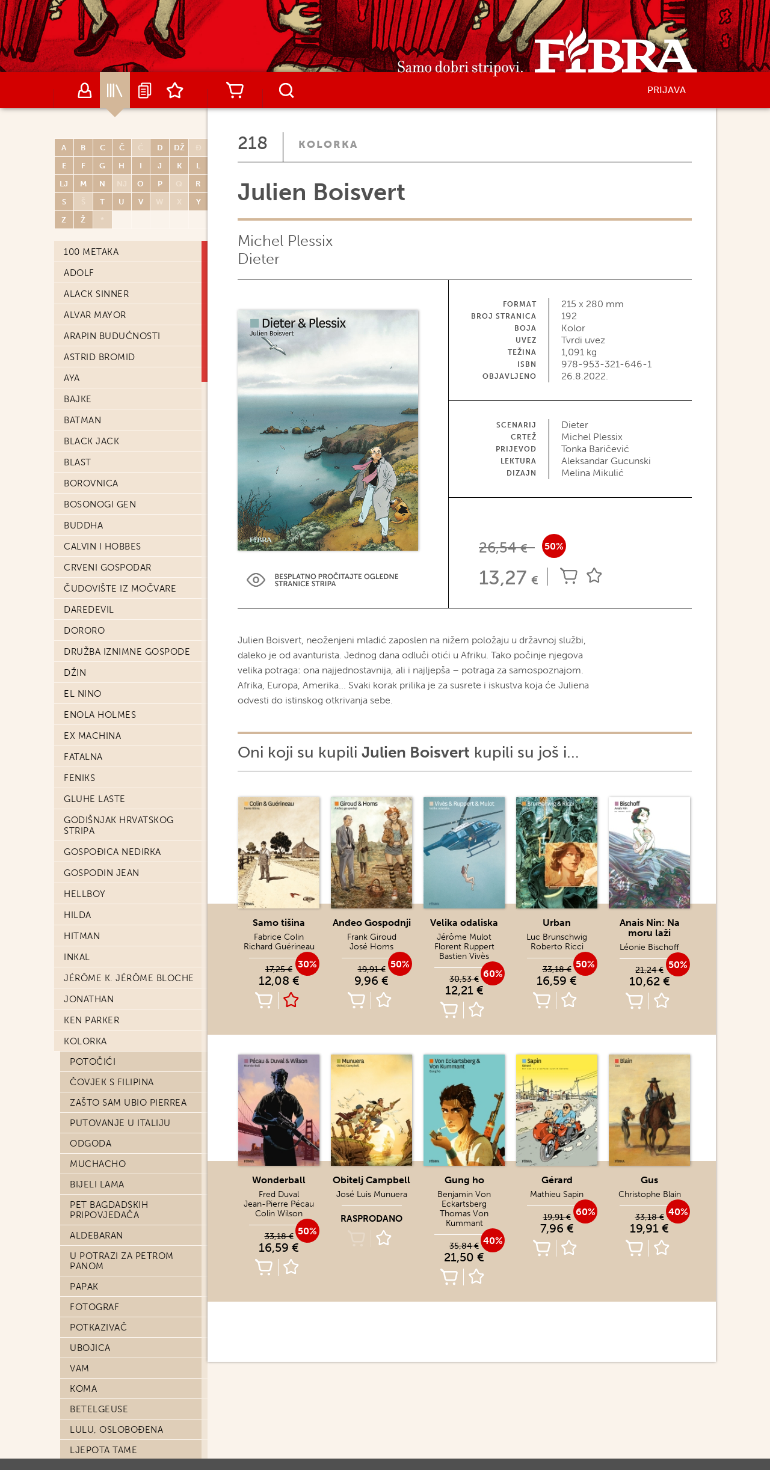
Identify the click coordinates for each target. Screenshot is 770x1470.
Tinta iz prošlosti (115, 956)
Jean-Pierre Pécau (279, 1204)
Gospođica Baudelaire (126, 517)
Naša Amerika (102, 721)
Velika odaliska (464, 922)
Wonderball (279, 1180)
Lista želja (175, 90)
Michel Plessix (285, 240)
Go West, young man (122, 813)
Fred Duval (279, 1194)
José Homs (371, 947)
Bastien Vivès (464, 956)
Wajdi (84, 1375)
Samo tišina (99, 558)
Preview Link (322, 579)
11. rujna (92, 619)
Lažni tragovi (104, 639)
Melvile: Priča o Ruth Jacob (124, 787)
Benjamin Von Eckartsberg (464, 1199)
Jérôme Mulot (464, 937)
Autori (85, 90)
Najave (145, 90)
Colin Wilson (279, 1213)
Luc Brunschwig (556, 937)
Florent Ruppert (464, 947)
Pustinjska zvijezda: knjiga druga (121, 1023)
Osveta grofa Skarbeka (128, 977)
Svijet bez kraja (110, 578)
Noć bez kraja (106, 1253)
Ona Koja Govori (113, 1109)
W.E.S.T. (87, 1437)
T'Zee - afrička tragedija (133, 1273)
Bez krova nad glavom (127, 1416)
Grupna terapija (111, 1232)
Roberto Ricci (557, 947)
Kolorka (328, 144)
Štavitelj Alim (105, 353)
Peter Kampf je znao (122, 742)
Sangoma (93, 762)
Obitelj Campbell (114, 374)
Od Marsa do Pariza (119, 537)
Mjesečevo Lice (109, 435)
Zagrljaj (92, 598)
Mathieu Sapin (557, 1194)
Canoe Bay (96, 1069)
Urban (85, 271)
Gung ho (464, 1180)
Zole (82, 1130)
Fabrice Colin (279, 937)
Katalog (115, 90)
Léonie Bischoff (649, 947)
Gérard (557, 1180)
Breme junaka (105, 874)
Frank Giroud (371, 937)
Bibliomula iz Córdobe (127, 680)
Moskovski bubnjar (119, 1171)
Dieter (259, 259)
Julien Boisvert (109, 251)
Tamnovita (96, 895)
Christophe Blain (649, 1194)
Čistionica (96, 1293)
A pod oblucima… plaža (129, 1457)
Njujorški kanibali (117, 1048)
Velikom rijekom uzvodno (112, 491)
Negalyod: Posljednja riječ (127, 460)
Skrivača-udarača (115, 997)
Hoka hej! (95, 1150)
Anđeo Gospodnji (115, 414)
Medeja (88, 333)
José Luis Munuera (371, 1194)
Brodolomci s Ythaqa (126, 1334)
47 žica (87, 660)
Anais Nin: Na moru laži (128, 292)
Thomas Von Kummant (464, 1218)
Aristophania (103, 854)
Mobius (88, 1355)
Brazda (87, 1396)
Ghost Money (104, 936)
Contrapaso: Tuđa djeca (133, 394)
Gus (649, 1180)
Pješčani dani (104, 312)
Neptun (89, 1191)
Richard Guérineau (279, 947)
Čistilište (93, 1089)
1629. (81, 1212)
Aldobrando (102, 915)
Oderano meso (107, 833)
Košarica (234, 90)
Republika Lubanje (116, 1314)
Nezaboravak (103, 701)
